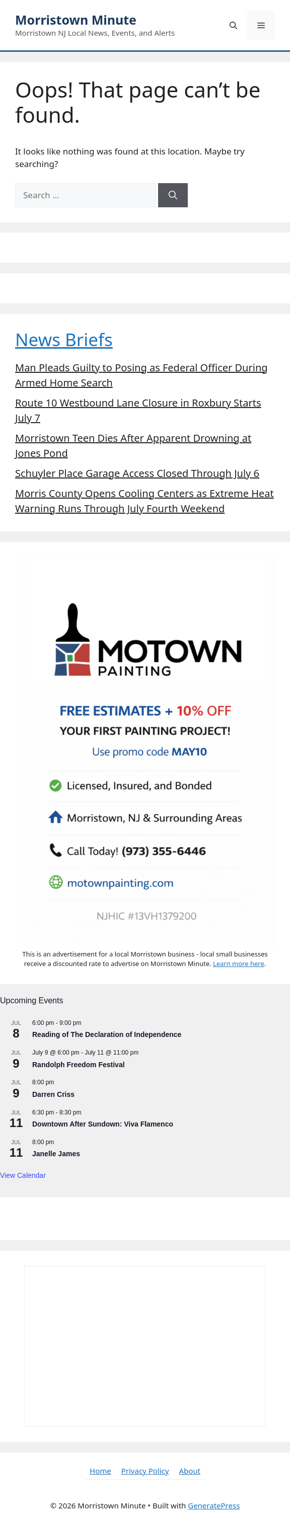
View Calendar (23, 1175)
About (189, 1471)
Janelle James (56, 1154)
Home (100, 1471)
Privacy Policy (145, 1471)
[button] (233, 25)
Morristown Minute (75, 19)
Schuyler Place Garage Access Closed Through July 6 (137, 473)
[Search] (173, 195)
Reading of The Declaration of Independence (106, 1034)
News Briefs (64, 339)
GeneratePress (214, 1505)
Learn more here (238, 963)
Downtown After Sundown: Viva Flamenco (102, 1124)
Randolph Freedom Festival (78, 1065)
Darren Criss (53, 1094)
